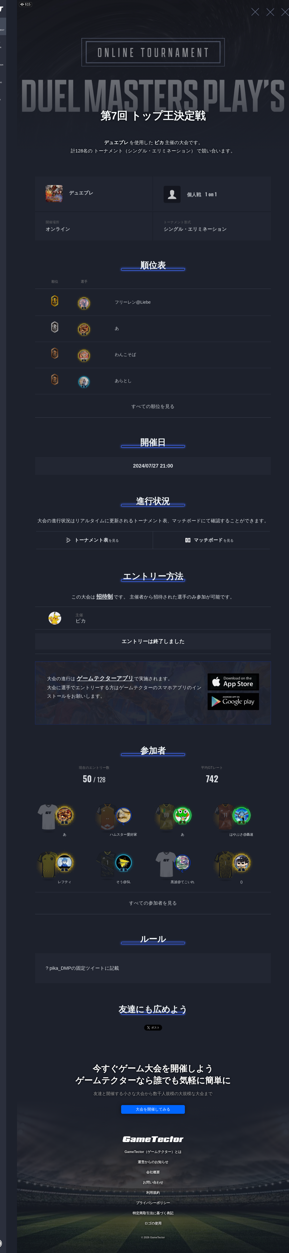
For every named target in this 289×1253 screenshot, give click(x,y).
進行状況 (153, 501)
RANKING (8, 82)
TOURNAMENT (8, 30)
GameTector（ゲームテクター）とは (153, 1152)
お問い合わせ (153, 1182)
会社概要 (153, 1172)
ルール (153, 939)
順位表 (153, 265)
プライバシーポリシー (153, 1203)
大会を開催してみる (153, 1109)
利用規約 (153, 1192)
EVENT (8, 100)
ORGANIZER (8, 65)
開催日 (153, 442)
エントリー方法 (153, 576)
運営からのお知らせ (153, 1162)
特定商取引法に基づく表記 (153, 1213)
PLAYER (8, 48)
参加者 (153, 750)
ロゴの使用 (153, 1223)
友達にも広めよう (153, 1009)
